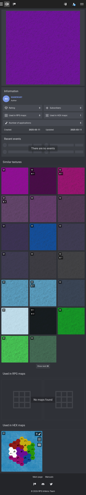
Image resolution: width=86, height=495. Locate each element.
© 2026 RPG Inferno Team (43, 491)
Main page (37, 477)
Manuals (49, 477)
